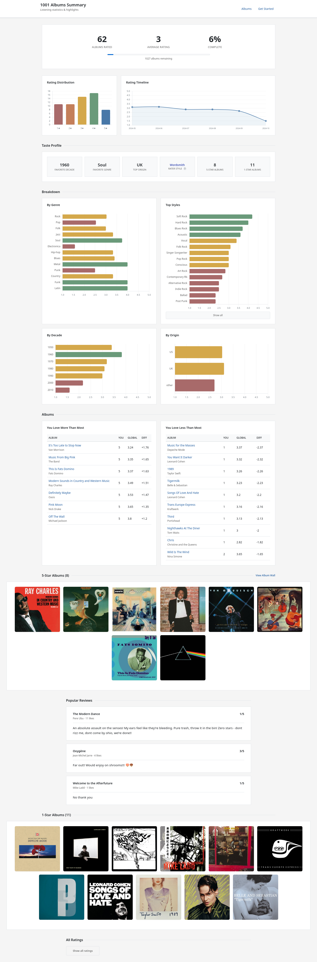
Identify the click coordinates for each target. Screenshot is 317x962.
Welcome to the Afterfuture (93, 783)
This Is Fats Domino (61, 469)
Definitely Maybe (60, 493)
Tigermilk (173, 481)
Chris (170, 540)
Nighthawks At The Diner (183, 528)
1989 (170, 469)
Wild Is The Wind (178, 552)
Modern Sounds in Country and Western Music (79, 481)
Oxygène (79, 751)
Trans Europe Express (181, 505)
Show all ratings (83, 951)
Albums (246, 9)
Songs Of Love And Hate (183, 493)
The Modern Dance (86, 714)
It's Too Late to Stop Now (65, 445)
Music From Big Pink (62, 457)
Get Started (266, 9)
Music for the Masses (181, 445)
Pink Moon (56, 505)
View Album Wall (265, 575)
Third (170, 516)
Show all (218, 315)
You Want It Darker (179, 457)
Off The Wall (57, 516)
